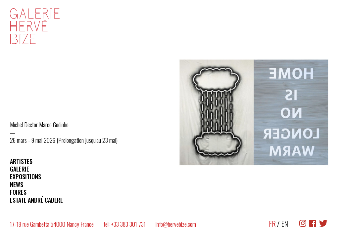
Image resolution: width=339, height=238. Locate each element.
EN (284, 223)
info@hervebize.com (176, 224)
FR (272, 223)
